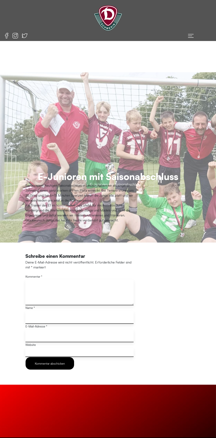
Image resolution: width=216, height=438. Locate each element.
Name (30, 308)
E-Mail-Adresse (36, 326)
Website (30, 345)
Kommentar (33, 276)
